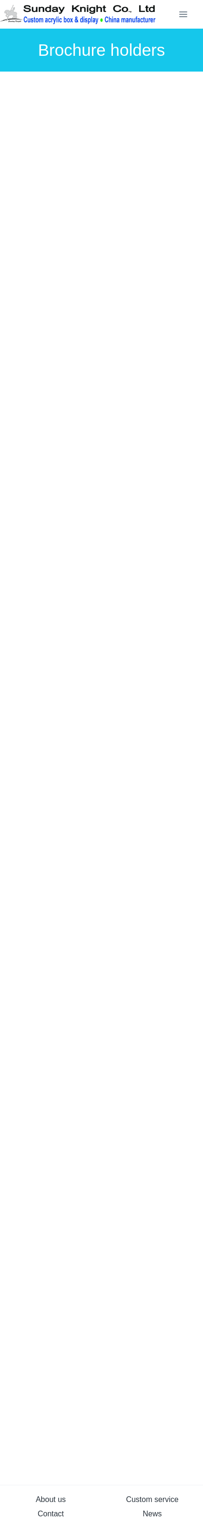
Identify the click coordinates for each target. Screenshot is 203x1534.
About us (51, 1499)
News (152, 1514)
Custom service (152, 1499)
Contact (51, 1514)
